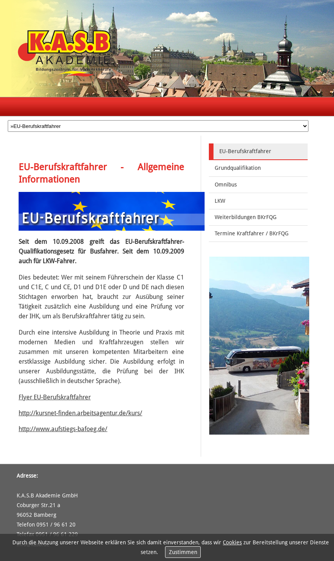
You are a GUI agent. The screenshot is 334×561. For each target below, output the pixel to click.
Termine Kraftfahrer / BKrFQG (252, 233)
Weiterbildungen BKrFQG (246, 217)
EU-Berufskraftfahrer (245, 151)
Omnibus (226, 184)
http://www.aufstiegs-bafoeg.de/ (63, 429)
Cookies (232, 542)
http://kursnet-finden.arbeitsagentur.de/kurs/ (80, 413)
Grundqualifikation (238, 168)
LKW (220, 201)
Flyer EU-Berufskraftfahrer (55, 397)
